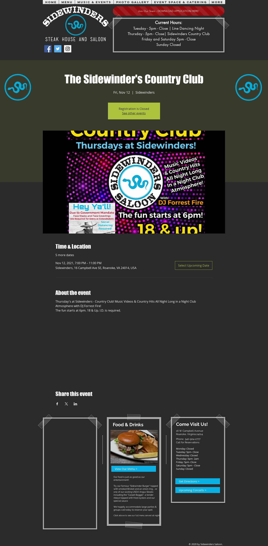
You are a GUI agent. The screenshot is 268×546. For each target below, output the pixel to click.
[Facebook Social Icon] (48, 48)
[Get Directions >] (195, 481)
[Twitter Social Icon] (57, 48)
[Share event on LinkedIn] (75, 403)
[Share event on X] (66, 403)
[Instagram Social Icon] (67, 48)
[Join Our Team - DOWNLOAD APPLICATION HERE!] (168, 11)
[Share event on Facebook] (57, 403)
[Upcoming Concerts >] (195, 490)
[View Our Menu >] (131, 469)
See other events (134, 113)
